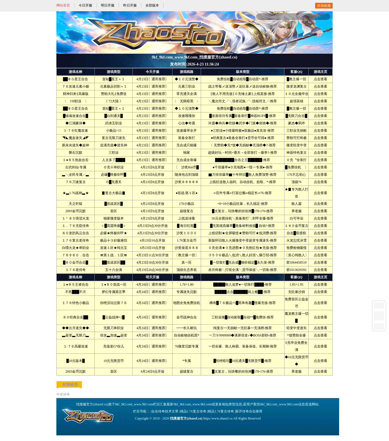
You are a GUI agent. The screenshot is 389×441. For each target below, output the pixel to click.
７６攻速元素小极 (75, 86)
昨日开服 (130, 5)
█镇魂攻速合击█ (75, 116)
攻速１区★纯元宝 (113, 248)
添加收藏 (324, 6)
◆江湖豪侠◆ (75, 123)
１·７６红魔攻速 (75, 130)
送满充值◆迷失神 (113, 145)
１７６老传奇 (75, 270)
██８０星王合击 (75, 79)
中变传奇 (63, 394)
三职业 (114, 153)
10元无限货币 (113, 361)
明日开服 (107, 5)
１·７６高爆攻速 (75, 346)
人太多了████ (113, 160)
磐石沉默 (75, 153)
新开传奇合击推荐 (248, 411)
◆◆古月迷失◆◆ (75, 328)
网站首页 (63, 5)
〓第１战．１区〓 (113, 255)
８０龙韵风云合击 (75, 233)
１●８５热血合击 (75, 160)
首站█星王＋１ (113, 79)
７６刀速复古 (75, 182)
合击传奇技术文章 (164, 411)
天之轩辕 (75, 204)
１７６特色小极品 (75, 303)
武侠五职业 (113, 123)
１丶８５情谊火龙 (75, 218)
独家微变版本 (113, 218)
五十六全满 (113, 270)
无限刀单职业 (113, 328)
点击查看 (320, 79)
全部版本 (152, 5)
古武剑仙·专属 (75, 167)
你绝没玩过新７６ (113, 303)
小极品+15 (113, 130)
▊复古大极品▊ (113, 193)
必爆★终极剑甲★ (113, 233)
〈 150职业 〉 (75, 101)
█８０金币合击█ (75, 262)
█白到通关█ (113, 116)
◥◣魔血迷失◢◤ (75, 138)
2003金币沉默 (75, 211)
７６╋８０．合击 (75, 255)
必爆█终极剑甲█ (113, 175)
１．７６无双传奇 (75, 226)
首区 (113, 211)
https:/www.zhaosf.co (218, 418)
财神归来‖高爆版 (76, 94)
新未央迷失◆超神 (75, 145)
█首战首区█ (113, 204)
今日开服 (85, 5)
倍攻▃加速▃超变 (113, 335)
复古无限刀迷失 (113, 138)
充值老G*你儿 (113, 346)
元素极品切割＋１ (113, 86)
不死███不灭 (75, 292)
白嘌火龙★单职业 (75, 248)
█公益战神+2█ (114, 317)
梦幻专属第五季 (113, 292)
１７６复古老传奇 (75, 240)
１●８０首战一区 (113, 284)
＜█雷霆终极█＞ (113, 226)
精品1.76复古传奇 (193, 411)
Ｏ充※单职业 (113, 167)
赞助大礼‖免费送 (114, 94)
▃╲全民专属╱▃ (75, 175)
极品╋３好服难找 (113, 240)
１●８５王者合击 (75, 284)
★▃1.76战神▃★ (76, 193)
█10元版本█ (75, 361)
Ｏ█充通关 (114, 182)
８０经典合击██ (75, 317)
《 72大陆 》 (113, 101)
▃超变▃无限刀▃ (75, 335)
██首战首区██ (113, 262)
